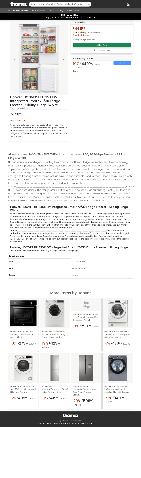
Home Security (56, 10)
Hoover (19, 108)
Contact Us (40, 423)
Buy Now (102, 45)
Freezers (27, 108)
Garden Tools (38, 10)
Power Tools (73, 10)
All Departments (18, 10)
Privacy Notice (73, 423)
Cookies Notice (86, 423)
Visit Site (122, 63)
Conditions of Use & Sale (56, 423)
